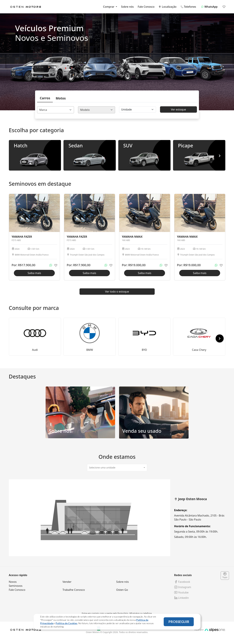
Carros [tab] (45, 98)
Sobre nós (127, 7)
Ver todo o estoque (117, 291)
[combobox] (55, 109)
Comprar (109, 7)
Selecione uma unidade (102, 467)
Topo (224, 575)
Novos (13, 582)
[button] (220, 156)
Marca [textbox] (43, 110)
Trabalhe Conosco (73, 590)
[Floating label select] (137, 109)
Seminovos (16, 586)
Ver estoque (178, 109)
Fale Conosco (146, 7)
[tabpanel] (117, 517)
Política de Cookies (66, 623)
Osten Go (122, 590)
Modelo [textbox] (85, 110)
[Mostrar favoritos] (224, 7)
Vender (66, 582)
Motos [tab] (61, 98)
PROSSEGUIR (178, 622)
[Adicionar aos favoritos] (55, 265)
